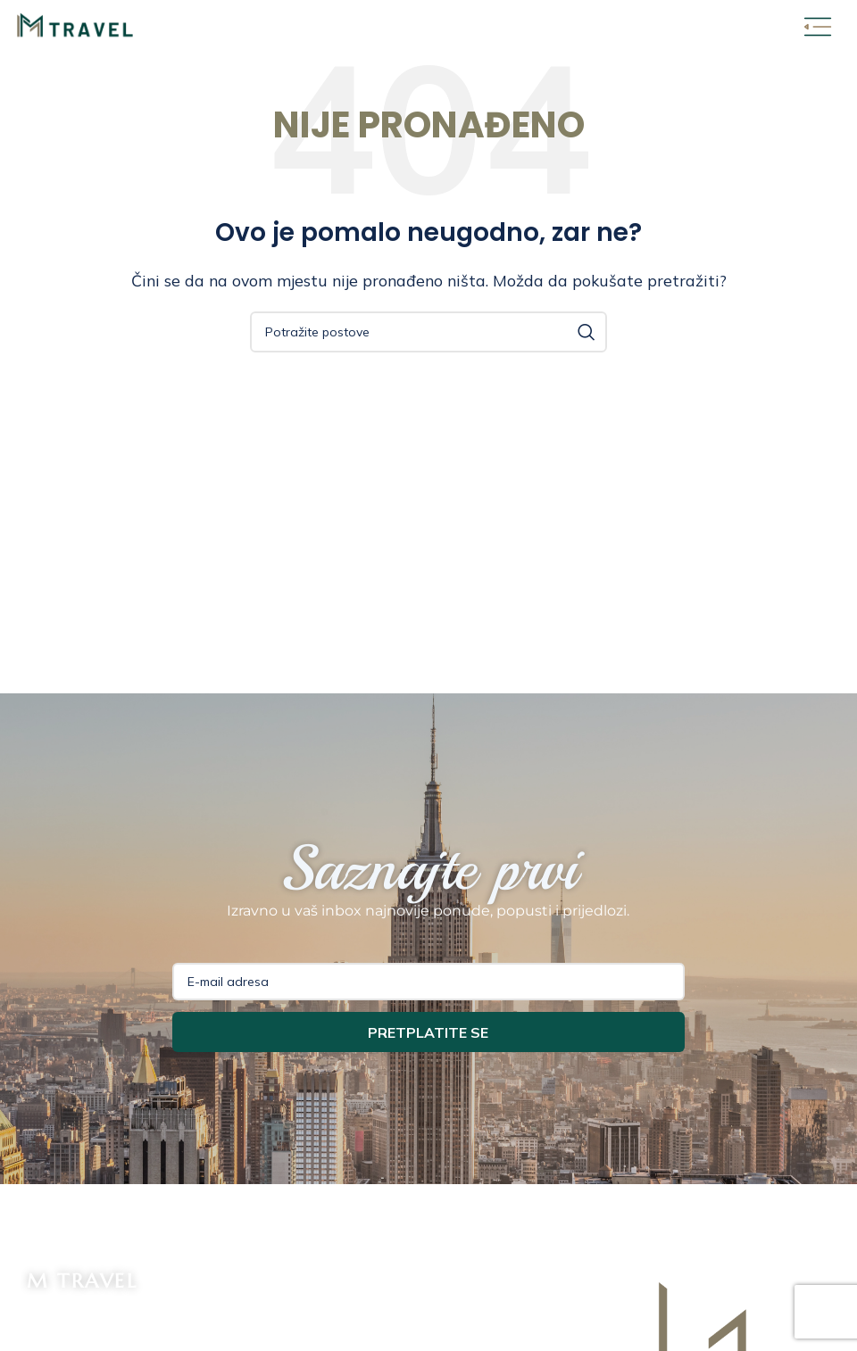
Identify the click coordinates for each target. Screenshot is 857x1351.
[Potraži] (428, 331)
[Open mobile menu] (818, 27)
